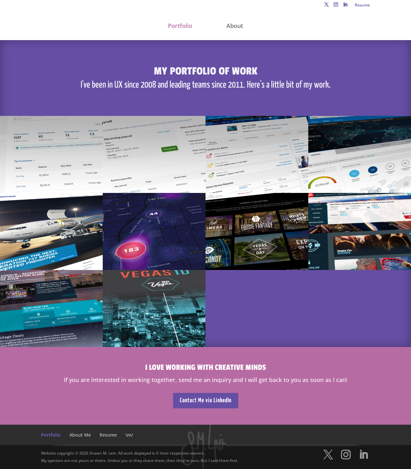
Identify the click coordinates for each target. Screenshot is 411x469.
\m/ (129, 435)
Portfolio (180, 26)
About (234, 26)
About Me (80, 435)
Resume (362, 5)
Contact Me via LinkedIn (206, 400)
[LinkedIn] (345, 6)
